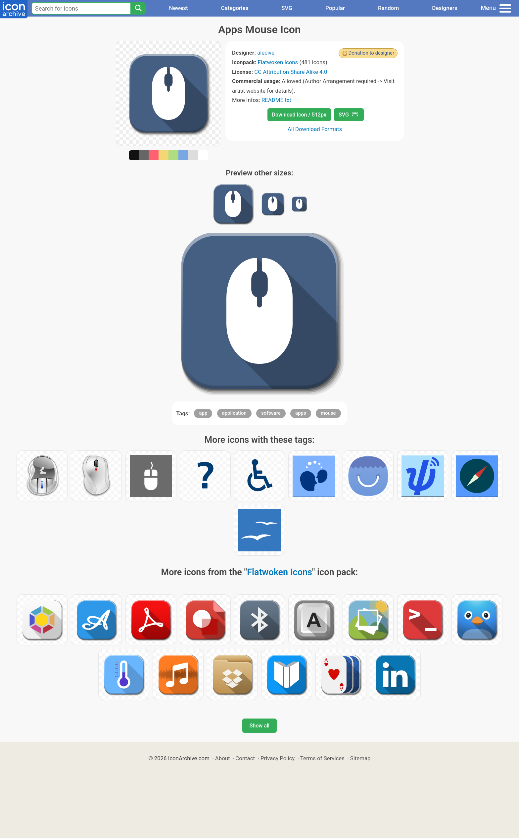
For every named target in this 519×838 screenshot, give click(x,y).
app (203, 413)
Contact (245, 758)
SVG (286, 8)
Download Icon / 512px (299, 115)
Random (388, 8)
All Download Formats (315, 129)
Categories (235, 8)
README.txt (276, 100)
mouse (328, 413)
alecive (265, 52)
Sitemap (360, 758)
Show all (259, 725)
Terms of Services (322, 758)
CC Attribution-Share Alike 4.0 (290, 72)
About (222, 758)
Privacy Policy (277, 758)
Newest (178, 8)
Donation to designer (371, 53)
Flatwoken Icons (278, 62)
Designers (444, 8)
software (271, 413)
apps (300, 413)
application (234, 413)
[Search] (138, 8)
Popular (335, 8)
